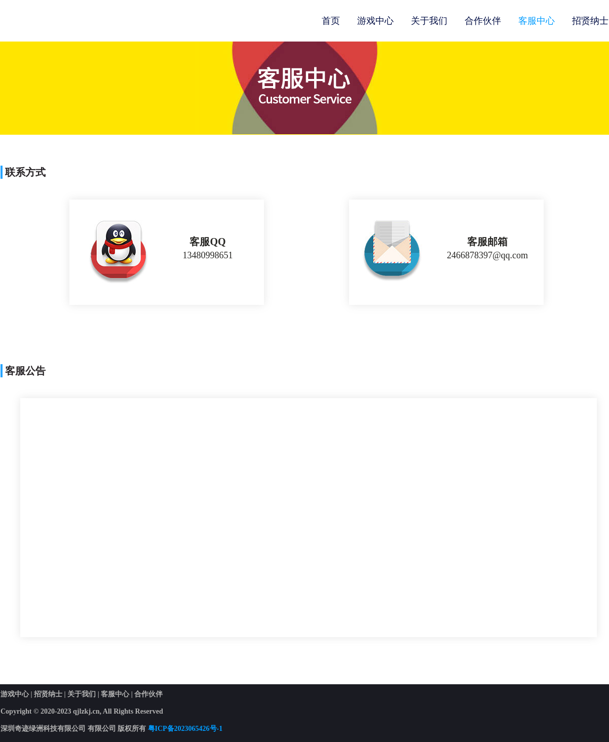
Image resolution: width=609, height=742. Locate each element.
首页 (331, 21)
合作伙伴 (483, 21)
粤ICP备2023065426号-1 (185, 728)
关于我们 (429, 21)
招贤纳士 (590, 21)
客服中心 (536, 21)
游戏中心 (375, 21)
